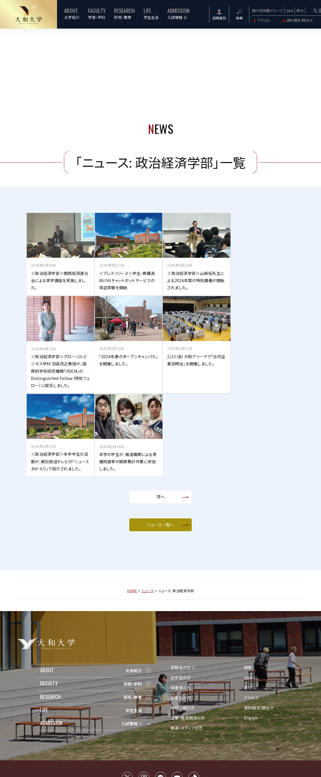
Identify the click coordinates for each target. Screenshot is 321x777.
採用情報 (206, 724)
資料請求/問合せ (297, 20)
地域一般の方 (183, 623)
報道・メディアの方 (187, 643)
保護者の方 (181, 603)
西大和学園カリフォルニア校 (181, 740)
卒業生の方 (181, 613)
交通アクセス (118, 724)
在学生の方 (181, 593)
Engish (251, 633)
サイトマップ (140, 724)
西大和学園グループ (267, 10)
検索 (248, 583)
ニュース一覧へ (160, 440)
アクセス (261, 20)
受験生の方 (181, 583)
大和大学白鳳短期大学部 (227, 740)
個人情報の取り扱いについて (174, 724)
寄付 (300, 10)
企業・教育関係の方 (188, 633)
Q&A (289, 10)
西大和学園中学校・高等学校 (133, 740)
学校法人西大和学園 (90, 740)
